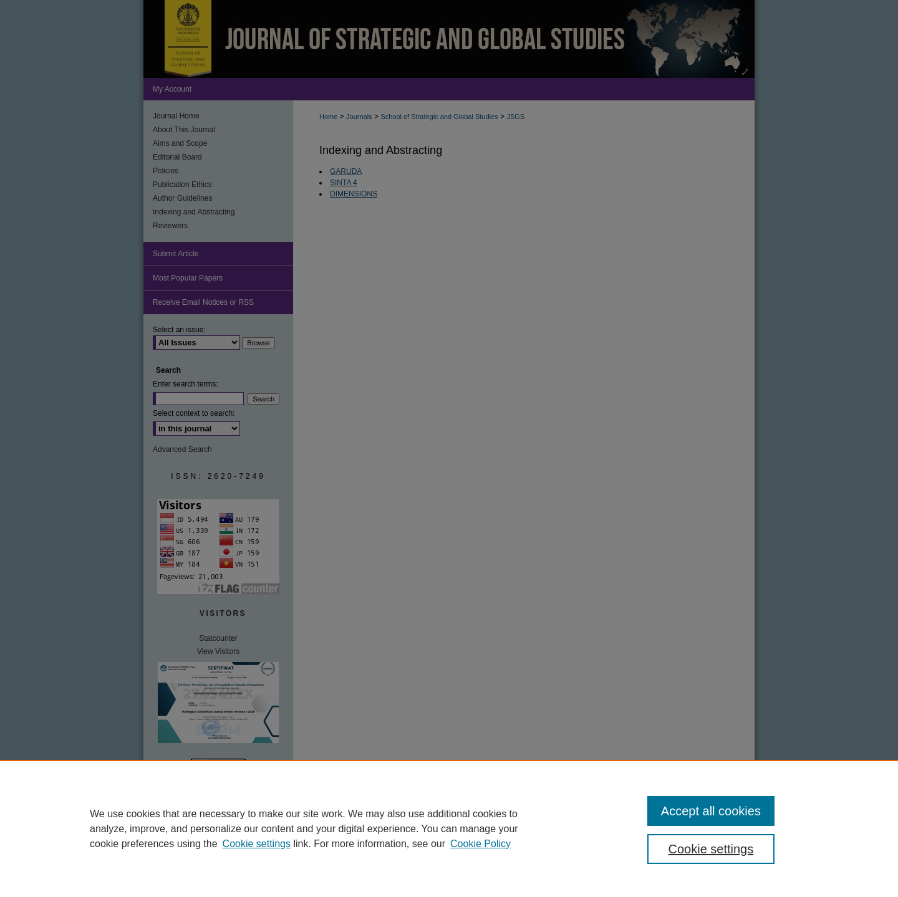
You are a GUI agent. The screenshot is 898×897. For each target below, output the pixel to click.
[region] (449, 828)
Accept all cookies (711, 811)
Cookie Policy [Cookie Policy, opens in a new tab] (480, 843)
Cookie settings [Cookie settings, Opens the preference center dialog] (711, 849)
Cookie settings (257, 843)
